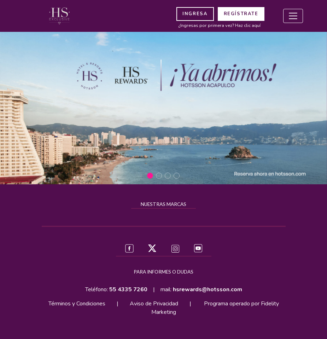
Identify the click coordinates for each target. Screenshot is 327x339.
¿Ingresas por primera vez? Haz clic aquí (219, 25)
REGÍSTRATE (241, 14)
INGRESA (195, 14)
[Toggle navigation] (293, 16)
